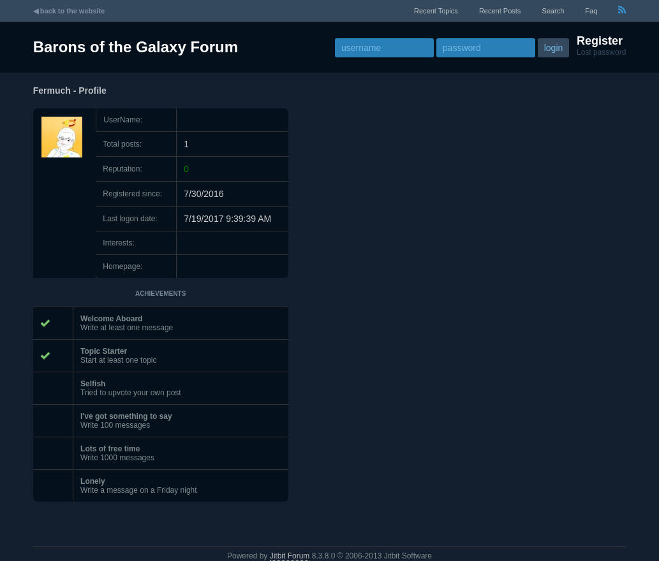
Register (600, 40)
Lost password (601, 52)
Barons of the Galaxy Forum (135, 46)
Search (553, 11)
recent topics (436, 11)
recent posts (500, 11)
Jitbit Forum (290, 555)
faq (591, 11)
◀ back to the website (69, 11)
